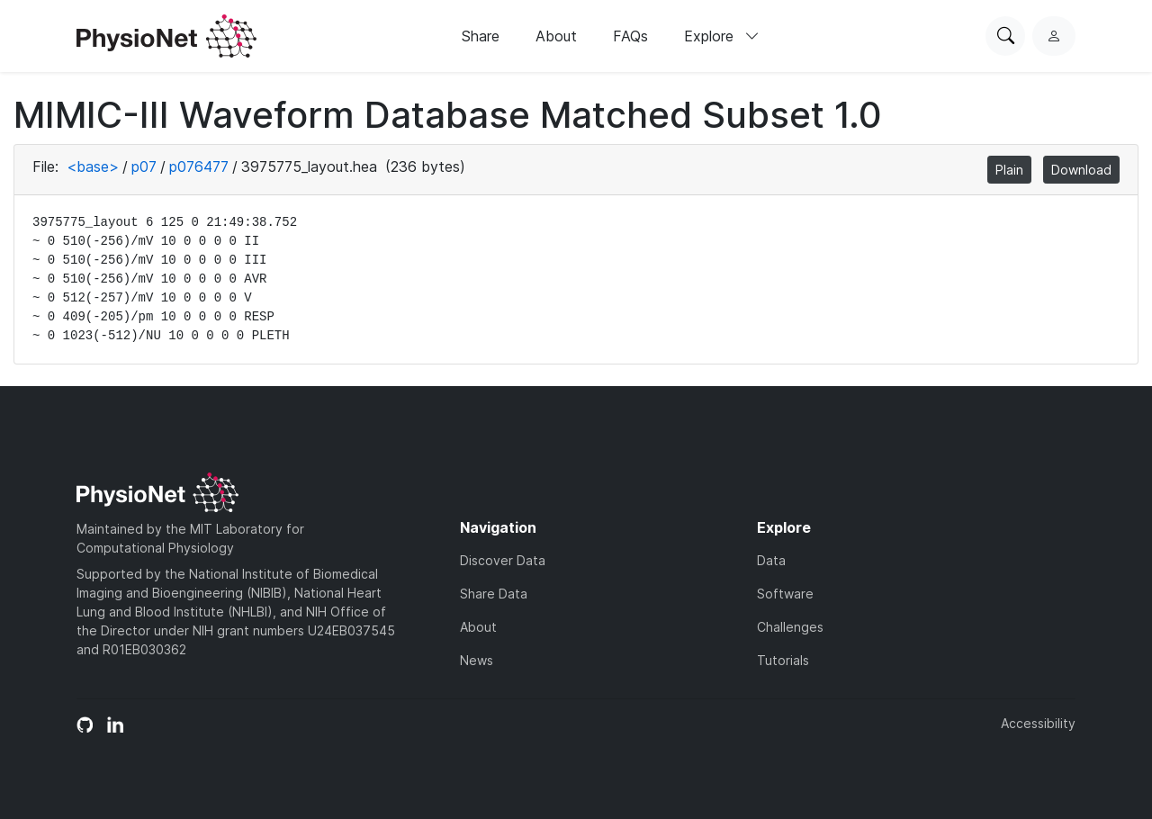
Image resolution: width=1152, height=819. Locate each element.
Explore (722, 36)
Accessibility (1038, 723)
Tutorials (783, 660)
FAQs (630, 36)
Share (481, 36)
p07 (144, 167)
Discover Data (502, 560)
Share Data (493, 593)
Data (771, 560)
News (476, 660)
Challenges (790, 626)
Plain (1009, 169)
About (556, 36)
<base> (93, 167)
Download (1081, 169)
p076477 (199, 167)
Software (785, 593)
